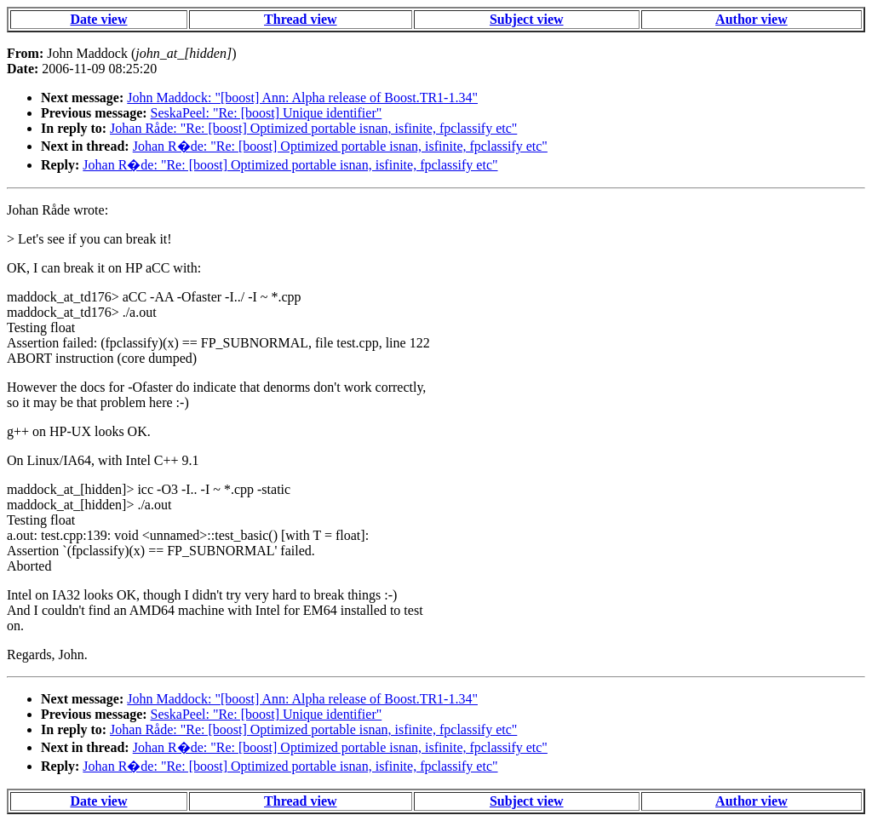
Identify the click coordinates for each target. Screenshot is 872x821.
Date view (98, 19)
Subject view (527, 19)
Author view (751, 19)
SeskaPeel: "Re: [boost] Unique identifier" (266, 113)
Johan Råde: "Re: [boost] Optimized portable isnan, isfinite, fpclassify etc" (313, 128)
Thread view (300, 19)
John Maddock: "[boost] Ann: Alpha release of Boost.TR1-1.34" (302, 97)
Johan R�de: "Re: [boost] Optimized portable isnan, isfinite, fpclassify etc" (340, 146)
